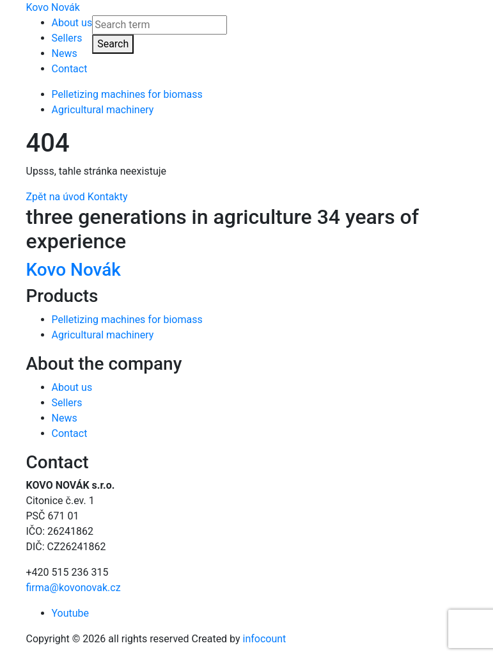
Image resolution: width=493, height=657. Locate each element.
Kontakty (108, 197)
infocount (264, 639)
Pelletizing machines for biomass (127, 94)
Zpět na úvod (55, 197)
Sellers (67, 38)
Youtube (71, 613)
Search (113, 44)
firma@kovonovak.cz (73, 588)
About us (72, 23)
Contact (70, 69)
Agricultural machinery (103, 110)
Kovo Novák (53, 7)
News (64, 53)
